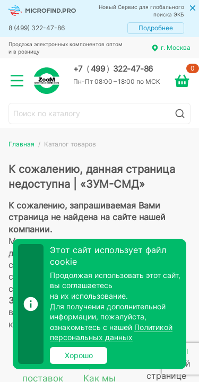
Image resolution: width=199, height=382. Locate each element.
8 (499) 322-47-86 (36, 28)
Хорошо (79, 355)
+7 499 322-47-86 (113, 69)
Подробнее (156, 28)
